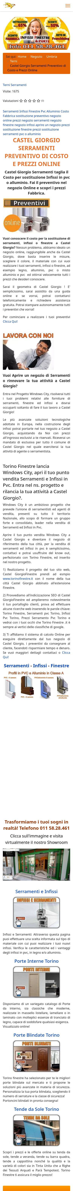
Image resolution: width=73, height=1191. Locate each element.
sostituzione (25, 116)
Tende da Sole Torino (36, 1109)
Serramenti (11, 111)
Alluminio (53, 111)
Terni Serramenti (15, 85)
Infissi (24, 111)
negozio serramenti (36, 120)
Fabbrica (9, 116)
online (8, 120)
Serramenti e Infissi (36, 891)
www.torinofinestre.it (18, 579)
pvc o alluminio (30, 134)
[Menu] (67, 5)
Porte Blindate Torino (36, 1035)
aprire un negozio (49, 125)
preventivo (42, 116)
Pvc (43, 111)
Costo (65, 111)
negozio (55, 116)
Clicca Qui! (10, 321)
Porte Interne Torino (36, 961)
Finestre (35, 111)
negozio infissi (24, 125)
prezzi (17, 120)
